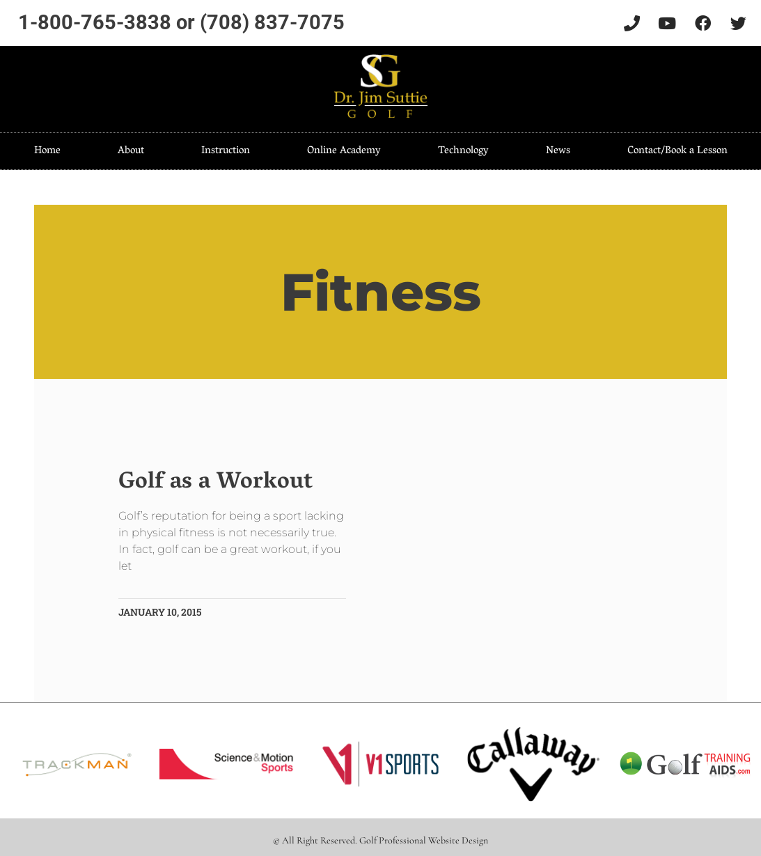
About (131, 151)
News (558, 151)
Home (47, 151)
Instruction (225, 151)
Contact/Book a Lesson (677, 151)
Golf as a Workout (216, 483)
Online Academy (344, 151)
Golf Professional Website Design (423, 840)
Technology (463, 151)
